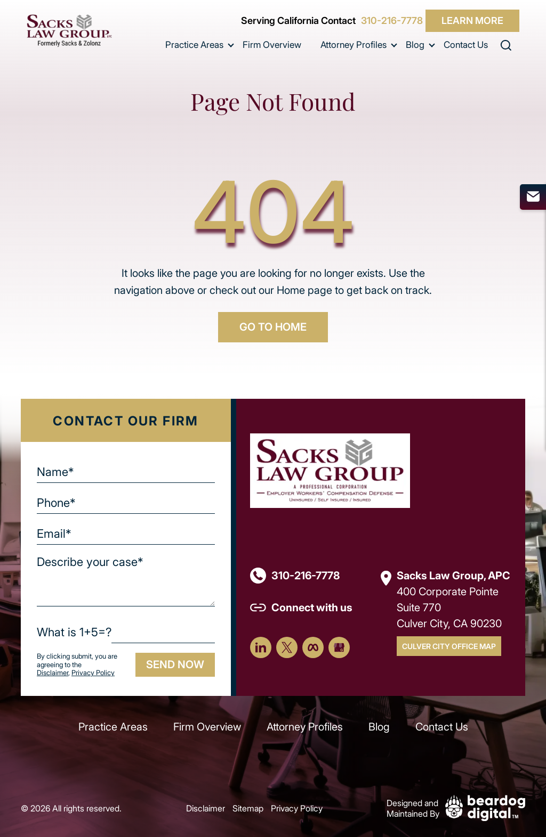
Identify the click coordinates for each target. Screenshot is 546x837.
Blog (415, 44)
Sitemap (247, 808)
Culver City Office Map (449, 646)
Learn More (472, 20)
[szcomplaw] (69, 30)
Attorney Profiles (353, 44)
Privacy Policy (93, 672)
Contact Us (466, 44)
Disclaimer (52, 672)
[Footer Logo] (330, 469)
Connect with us (311, 607)
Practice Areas (194, 44)
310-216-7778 (392, 21)
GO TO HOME (273, 326)
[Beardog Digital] (485, 807)
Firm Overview (272, 44)
